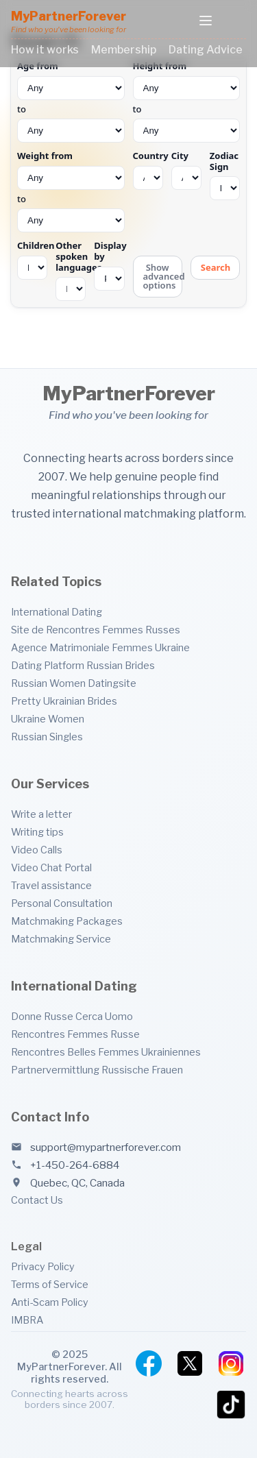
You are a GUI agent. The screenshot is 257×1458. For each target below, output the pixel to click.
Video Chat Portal (51, 868)
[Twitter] (190, 1363)
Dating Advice (206, 49)
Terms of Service (49, 1284)
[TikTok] (231, 1404)
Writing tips (37, 832)
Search (215, 267)
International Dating (56, 612)
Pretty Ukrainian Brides (64, 701)
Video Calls (36, 850)
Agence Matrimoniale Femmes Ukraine (100, 648)
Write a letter (41, 814)
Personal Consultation (61, 903)
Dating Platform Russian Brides (83, 665)
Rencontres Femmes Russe (75, 1034)
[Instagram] (231, 1363)
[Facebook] (149, 1363)
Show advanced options (162, 276)
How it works (45, 49)
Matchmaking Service (61, 939)
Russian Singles (47, 737)
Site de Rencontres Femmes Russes (95, 630)
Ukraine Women (47, 719)
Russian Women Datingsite (73, 683)
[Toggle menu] (205, 22)
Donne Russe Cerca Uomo (72, 1016)
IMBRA (27, 1320)
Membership (123, 49)
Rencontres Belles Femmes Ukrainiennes (106, 1052)
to (71, 102)
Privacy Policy (43, 1267)
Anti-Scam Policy (49, 1302)
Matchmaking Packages (67, 921)
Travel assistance (51, 885)
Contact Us (37, 1200)
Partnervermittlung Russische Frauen (97, 1070)
